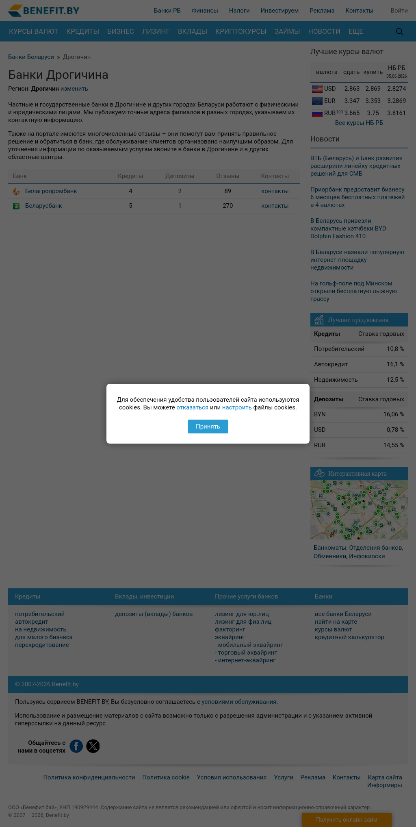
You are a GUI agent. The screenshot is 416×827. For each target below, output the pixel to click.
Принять (208, 426)
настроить (237, 407)
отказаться (192, 407)
